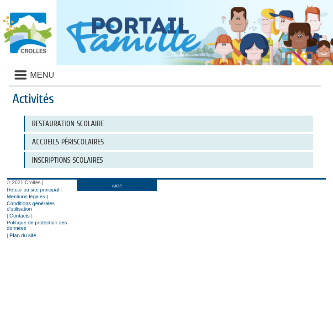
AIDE (117, 185)
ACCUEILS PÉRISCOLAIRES (68, 142)
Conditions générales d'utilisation (31, 206)
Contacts (20, 215)
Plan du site (23, 235)
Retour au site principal (33, 189)
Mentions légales (26, 196)
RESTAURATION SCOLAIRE (68, 123)
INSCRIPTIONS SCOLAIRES (67, 160)
